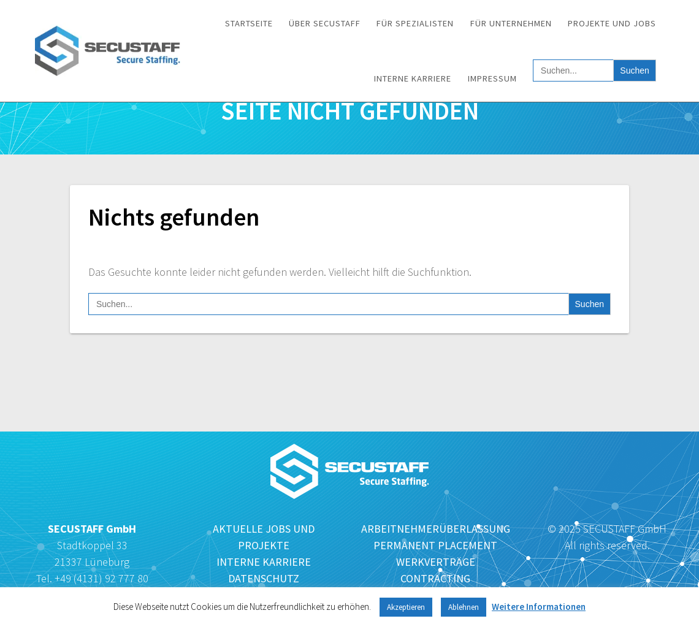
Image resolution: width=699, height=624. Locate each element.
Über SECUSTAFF (325, 23)
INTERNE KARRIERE (263, 562)
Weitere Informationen (539, 606)
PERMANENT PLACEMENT (435, 545)
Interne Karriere (412, 78)
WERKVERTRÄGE (435, 562)
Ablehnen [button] (463, 607)
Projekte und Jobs (612, 23)
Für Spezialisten (415, 23)
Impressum (492, 78)
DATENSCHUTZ (263, 578)
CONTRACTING (435, 578)
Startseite (249, 23)
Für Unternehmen (511, 23)
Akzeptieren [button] (406, 607)
